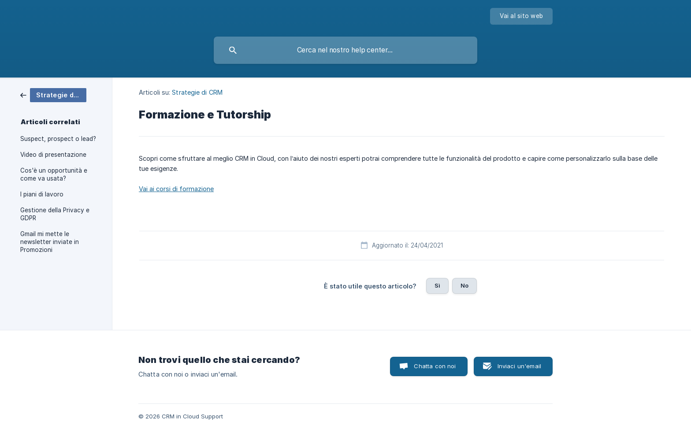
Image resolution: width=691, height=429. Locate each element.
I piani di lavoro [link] (41, 194)
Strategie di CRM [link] (197, 92)
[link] (53, 94)
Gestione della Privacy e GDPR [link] (54, 214)
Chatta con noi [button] (435, 366)
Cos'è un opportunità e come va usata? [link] (53, 174)
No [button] (464, 285)
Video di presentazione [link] (53, 154)
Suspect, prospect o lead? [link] (58, 138)
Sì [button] (437, 285)
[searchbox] (345, 50)
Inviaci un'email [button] (519, 366)
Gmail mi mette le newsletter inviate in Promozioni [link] (49, 241)
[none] (521, 16)
